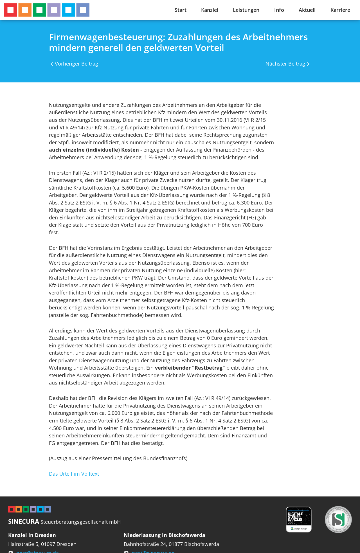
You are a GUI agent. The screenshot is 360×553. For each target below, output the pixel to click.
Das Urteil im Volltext (74, 473)
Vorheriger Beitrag (76, 63)
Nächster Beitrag (285, 63)
